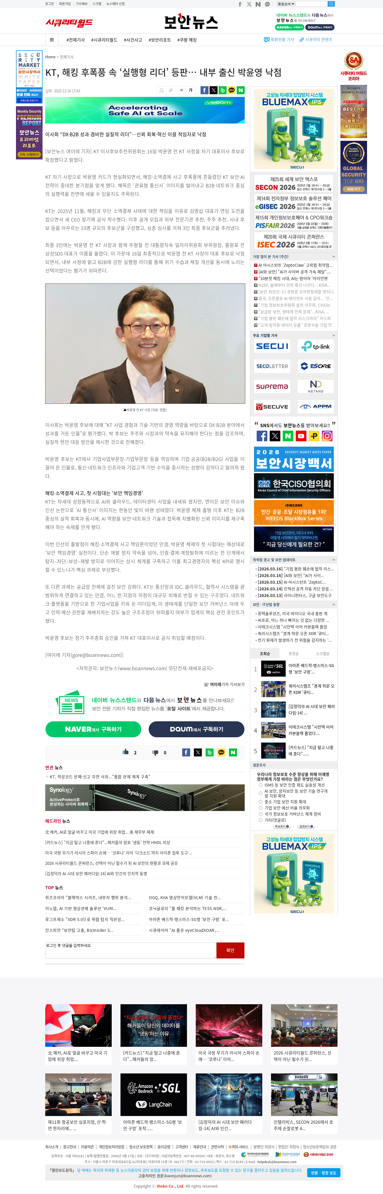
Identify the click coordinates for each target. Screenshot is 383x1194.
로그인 (49, 3)
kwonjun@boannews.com (188, 1175)
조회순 (265, 653)
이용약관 (87, 1146)
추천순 (294, 653)
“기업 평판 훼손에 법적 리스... (296, 569)
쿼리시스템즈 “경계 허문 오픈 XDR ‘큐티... (293, 633)
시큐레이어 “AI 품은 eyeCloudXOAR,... (184, 930)
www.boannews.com (142, 668)
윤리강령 (163, 1146)
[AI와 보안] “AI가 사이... (291, 575)
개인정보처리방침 (111, 1146)
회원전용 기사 (282, 39)
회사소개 (51, 1146)
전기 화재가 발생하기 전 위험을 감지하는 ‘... (295, 640)
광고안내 (69, 1146)
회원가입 (65, 3)
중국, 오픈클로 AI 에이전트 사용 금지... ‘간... (296, 298)
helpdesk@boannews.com (277, 1161)
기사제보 (82, 3)
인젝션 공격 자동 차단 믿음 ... (295, 589)
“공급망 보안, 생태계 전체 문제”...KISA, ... (294, 312)
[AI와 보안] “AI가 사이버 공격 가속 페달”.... (295, 272)
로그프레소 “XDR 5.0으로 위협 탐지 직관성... (85, 919)
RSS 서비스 (240, 1146)
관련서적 (217, 1146)
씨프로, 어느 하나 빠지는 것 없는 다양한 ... (293, 620)
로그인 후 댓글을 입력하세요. (131, 950)
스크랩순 (323, 653)
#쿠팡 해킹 (187, 39)
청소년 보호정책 (140, 1146)
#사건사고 (133, 39)
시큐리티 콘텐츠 (318, 39)
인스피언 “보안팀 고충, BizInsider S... (79, 930)
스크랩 (97, 3)
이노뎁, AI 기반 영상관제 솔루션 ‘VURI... (81, 908)
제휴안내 (199, 1146)
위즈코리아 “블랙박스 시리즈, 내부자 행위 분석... (88, 897)
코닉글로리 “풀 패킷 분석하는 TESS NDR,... (188, 908)
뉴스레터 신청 (115, 3)
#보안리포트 (160, 39)
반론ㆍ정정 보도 (323, 1172)
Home (50, 56)
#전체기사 (75, 39)
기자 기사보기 (224, 684)
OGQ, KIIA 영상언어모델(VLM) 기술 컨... (185, 897)
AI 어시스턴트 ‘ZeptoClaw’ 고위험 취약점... (295, 265)
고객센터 (181, 1146)
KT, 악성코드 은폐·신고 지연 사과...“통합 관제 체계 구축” (100, 777)
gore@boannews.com (96, 654)
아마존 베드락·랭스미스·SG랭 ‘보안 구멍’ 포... (189, 919)
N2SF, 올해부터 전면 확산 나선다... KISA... (294, 285)
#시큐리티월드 (104, 39)
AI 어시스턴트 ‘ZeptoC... (292, 582)
